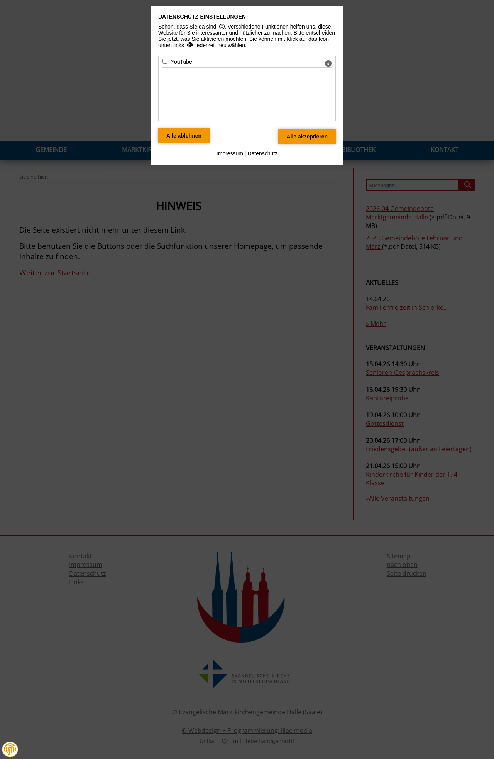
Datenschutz (262, 153)
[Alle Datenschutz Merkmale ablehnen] (184, 135)
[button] (10, 749)
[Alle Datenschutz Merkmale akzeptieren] (307, 136)
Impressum (230, 153)
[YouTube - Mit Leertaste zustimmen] (164, 61)
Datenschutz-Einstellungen (202, 16)
